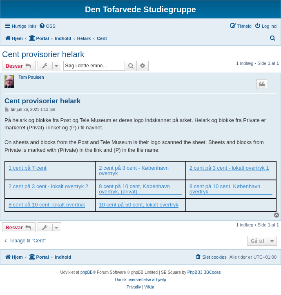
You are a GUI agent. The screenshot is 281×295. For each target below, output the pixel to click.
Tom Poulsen (31, 77)
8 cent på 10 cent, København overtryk (225, 189)
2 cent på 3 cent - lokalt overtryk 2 (48, 186)
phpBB (86, 272)
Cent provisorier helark (43, 54)
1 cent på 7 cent (28, 168)
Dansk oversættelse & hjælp (140, 279)
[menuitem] (47, 26)
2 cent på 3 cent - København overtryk (134, 170)
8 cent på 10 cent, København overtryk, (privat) (134, 189)
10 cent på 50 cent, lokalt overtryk (138, 205)
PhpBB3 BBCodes (204, 272)
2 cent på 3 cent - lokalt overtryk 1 (229, 168)
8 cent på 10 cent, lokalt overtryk (47, 205)
